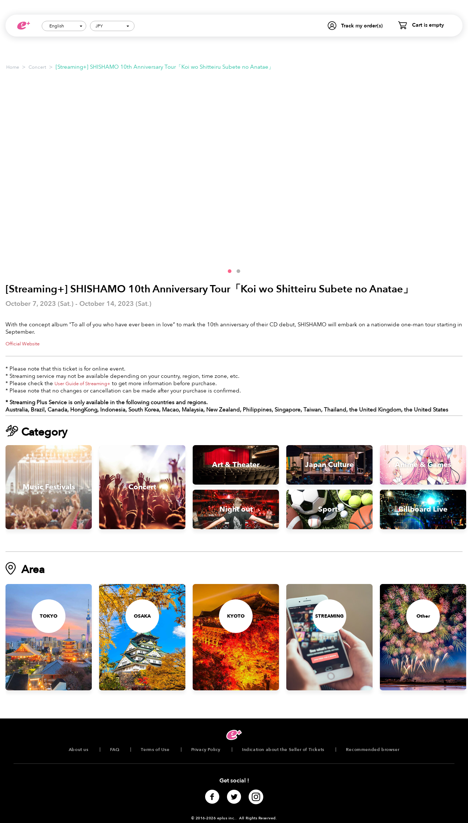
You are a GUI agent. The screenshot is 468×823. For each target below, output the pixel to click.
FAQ (115, 749)
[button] (229, 271)
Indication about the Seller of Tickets (283, 749)
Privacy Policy (205, 749)
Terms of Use (155, 749)
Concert (37, 67)
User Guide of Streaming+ (82, 383)
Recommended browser (372, 749)
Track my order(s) (362, 25)
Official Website (22, 344)
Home (12, 67)
